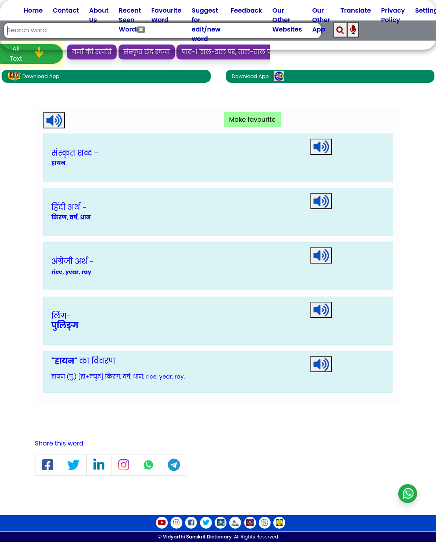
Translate (355, 10)
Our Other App (321, 20)
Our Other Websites (287, 20)
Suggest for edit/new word (206, 24)
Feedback (246, 10)
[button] (47, 465)
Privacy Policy (393, 15)
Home (33, 10)
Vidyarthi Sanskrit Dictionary (197, 536)
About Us (98, 15)
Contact (66, 10)
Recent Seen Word (130, 20)
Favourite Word (166, 15)
